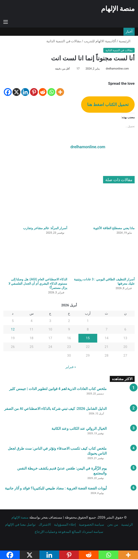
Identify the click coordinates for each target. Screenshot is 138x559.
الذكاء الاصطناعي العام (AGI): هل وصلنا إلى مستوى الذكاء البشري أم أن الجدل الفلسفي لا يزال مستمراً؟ (38, 283)
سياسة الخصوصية (91, 524)
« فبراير (70, 366)
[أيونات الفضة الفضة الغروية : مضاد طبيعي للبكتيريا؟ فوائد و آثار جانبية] (122, 493)
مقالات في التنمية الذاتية (63, 41)
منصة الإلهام (20, 517)
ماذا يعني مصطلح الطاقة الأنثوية (114, 227)
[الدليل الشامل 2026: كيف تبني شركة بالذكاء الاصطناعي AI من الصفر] (122, 414)
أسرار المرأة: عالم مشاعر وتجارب (45, 227)
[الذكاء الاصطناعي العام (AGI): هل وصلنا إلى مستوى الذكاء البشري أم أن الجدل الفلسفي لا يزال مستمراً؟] (35, 257)
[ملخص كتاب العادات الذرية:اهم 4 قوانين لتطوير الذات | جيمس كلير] (122, 394)
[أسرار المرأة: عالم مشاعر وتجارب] (35, 206)
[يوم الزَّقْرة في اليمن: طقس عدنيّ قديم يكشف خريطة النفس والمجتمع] (122, 474)
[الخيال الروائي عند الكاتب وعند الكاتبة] (122, 434)
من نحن (112, 524)
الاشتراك (45, 524)
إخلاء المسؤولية (65, 524)
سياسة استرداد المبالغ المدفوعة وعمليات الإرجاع (69, 531)
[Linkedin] (25, 92)
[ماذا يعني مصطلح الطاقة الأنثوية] (103, 206)
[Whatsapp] (51, 92)
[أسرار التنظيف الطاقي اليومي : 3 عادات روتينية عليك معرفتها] (103, 257)
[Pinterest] (34, 92)
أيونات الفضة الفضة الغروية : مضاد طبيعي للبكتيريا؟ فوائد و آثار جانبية (56, 488)
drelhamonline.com (117, 68)
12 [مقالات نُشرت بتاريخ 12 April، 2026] (13, 329)
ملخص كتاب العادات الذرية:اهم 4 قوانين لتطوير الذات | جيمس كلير (58, 388)
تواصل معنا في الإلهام (20, 524)
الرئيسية (127, 41)
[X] (16, 92)
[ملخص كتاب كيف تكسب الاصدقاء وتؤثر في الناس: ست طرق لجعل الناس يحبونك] (122, 454)
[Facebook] (8, 92)
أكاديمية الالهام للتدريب (100, 41)
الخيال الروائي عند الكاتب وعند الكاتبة (79, 428)
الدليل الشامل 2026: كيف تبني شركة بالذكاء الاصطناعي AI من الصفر (55, 408)
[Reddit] (43, 92)
